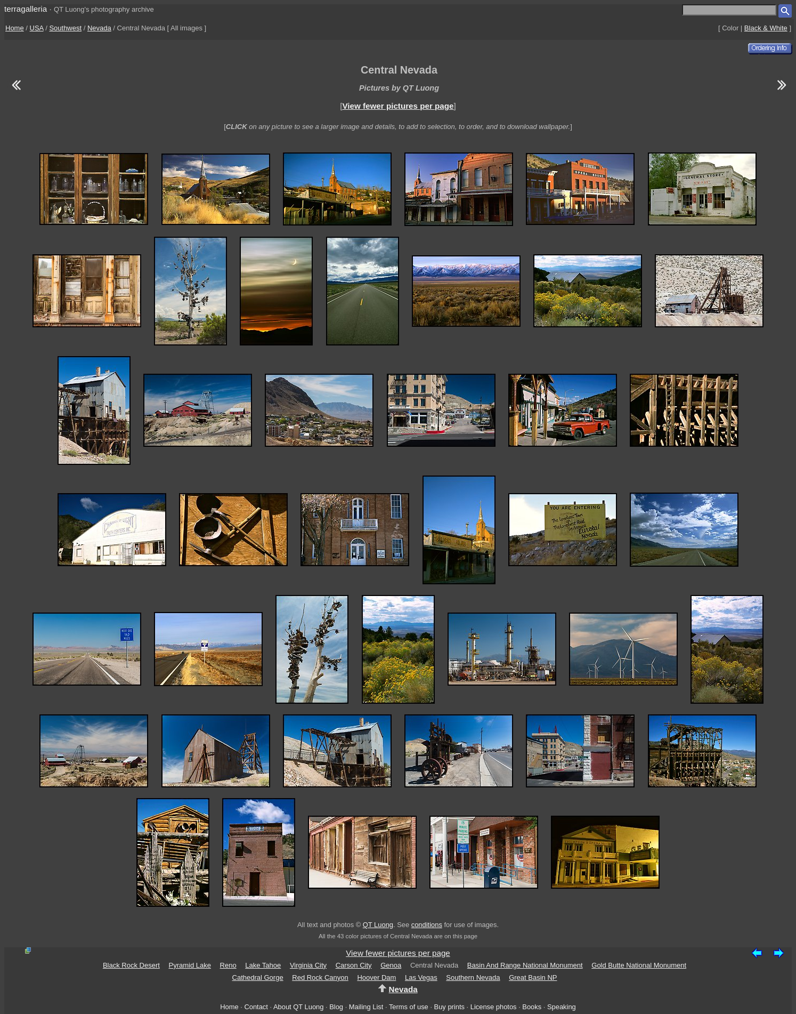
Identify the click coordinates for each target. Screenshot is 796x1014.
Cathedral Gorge (257, 977)
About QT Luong (298, 1007)
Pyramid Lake (189, 965)
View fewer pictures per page (397, 105)
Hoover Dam (376, 977)
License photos (493, 1007)
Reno (228, 965)
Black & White (765, 28)
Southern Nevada (473, 977)
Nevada (99, 28)
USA (37, 28)
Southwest (65, 28)
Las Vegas (421, 977)
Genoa (390, 965)
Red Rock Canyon (320, 977)
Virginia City (308, 965)
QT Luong (378, 925)
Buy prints (449, 1007)
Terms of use (408, 1007)
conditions (426, 925)
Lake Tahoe (263, 965)
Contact (255, 1007)
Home (14, 28)
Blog (336, 1007)
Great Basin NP (533, 977)
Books (531, 1007)
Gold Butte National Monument (638, 965)
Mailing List (366, 1007)
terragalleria (25, 8)
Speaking (561, 1007)
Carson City (354, 965)
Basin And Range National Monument (525, 965)
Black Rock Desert (131, 965)
